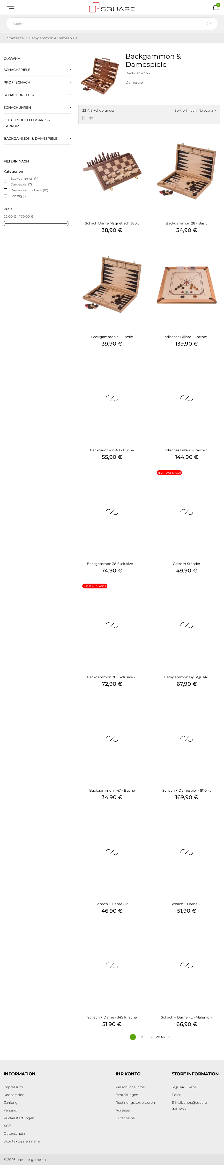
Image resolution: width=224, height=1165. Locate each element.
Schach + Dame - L (186, 904)
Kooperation (14, 1095)
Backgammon (24, 178)
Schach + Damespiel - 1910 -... (186, 790)
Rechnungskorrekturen (135, 1102)
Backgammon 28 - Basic (187, 223)
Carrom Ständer (186, 564)
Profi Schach (17, 82)
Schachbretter (19, 95)
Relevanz (207, 110)
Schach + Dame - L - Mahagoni (187, 1017)
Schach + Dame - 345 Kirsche (112, 1017)
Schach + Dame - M (112, 904)
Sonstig (18, 196)
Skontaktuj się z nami (22, 1141)
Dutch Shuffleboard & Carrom (27, 123)
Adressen (123, 1110)
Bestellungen (127, 1095)
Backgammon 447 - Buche (112, 790)
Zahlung (11, 1102)
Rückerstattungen (19, 1118)
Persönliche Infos (130, 1087)
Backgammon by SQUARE (186, 677)
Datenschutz (14, 1133)
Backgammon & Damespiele (30, 138)
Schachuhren (17, 107)
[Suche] (112, 23)
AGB (7, 1126)
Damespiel (21, 184)
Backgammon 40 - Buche (112, 450)
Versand (10, 1110)
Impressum (13, 1087)
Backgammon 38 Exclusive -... (112, 564)
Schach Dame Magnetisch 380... (112, 223)
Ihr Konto (128, 1074)
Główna (12, 58)
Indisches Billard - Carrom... (187, 337)
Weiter (163, 1037)
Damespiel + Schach (29, 190)
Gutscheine (125, 1118)
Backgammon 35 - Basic (112, 337)
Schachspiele (17, 70)
